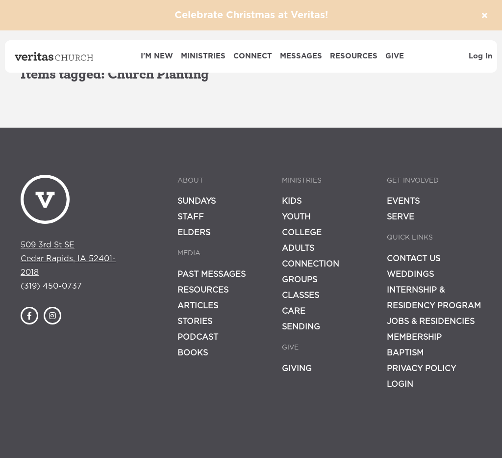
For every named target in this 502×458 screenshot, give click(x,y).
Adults (298, 248)
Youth (296, 217)
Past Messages (211, 274)
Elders (193, 233)
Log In (480, 56)
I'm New (157, 56)
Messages (301, 56)
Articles (197, 306)
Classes (300, 295)
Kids (291, 201)
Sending (301, 327)
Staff (190, 217)
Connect (252, 56)
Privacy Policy (421, 369)
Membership (414, 337)
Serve (400, 217)
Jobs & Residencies (431, 321)
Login (400, 384)
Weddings (410, 274)
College (302, 233)
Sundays (196, 201)
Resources (353, 56)
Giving (297, 369)
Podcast (197, 337)
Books (192, 353)
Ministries (203, 56)
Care (293, 311)
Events (403, 201)
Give (394, 56)
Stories (194, 321)
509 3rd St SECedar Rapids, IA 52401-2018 (68, 258)
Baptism (405, 353)
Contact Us (413, 259)
